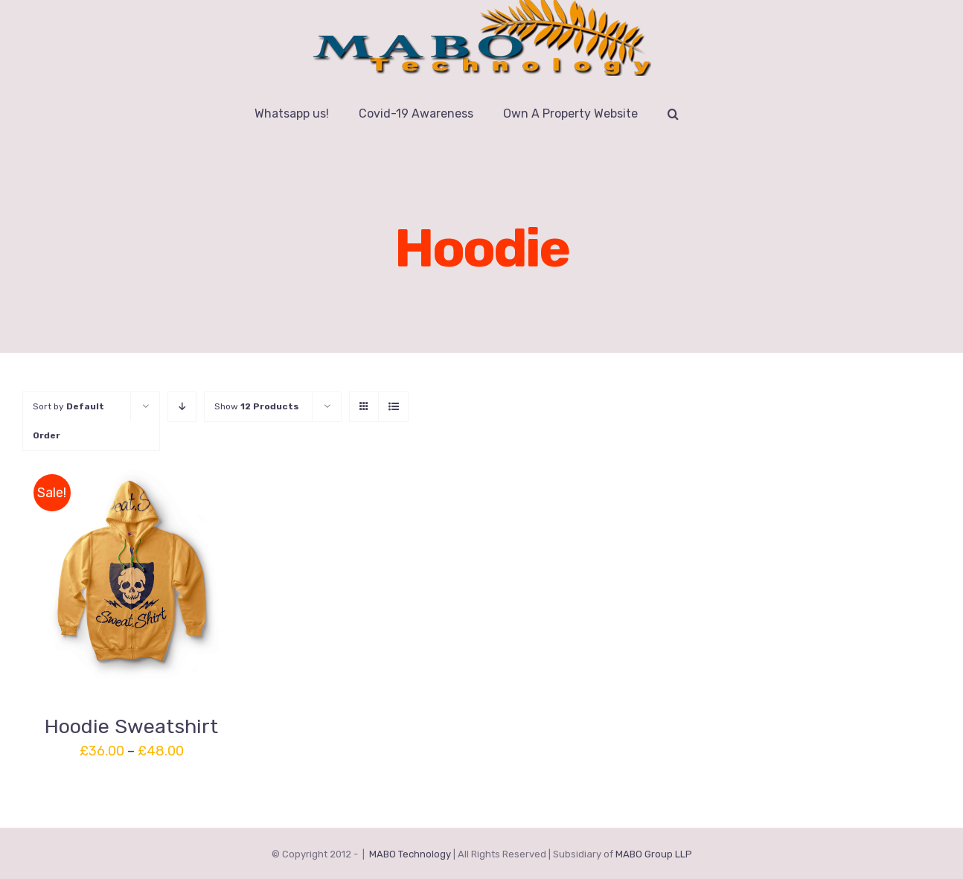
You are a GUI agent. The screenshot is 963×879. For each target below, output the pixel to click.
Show (256, 406)
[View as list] (393, 406)
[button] (673, 114)
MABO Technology (410, 854)
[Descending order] (181, 406)
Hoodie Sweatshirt (131, 726)
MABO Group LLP (653, 854)
